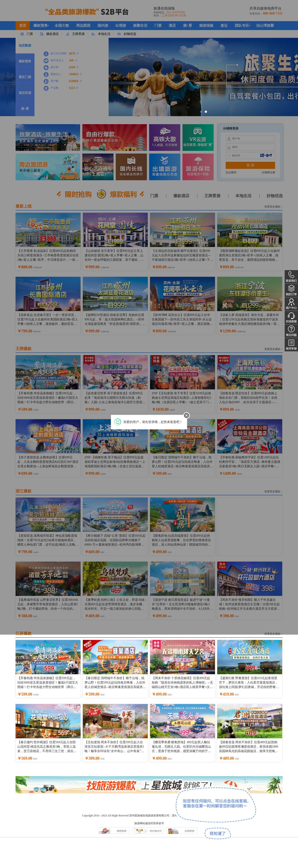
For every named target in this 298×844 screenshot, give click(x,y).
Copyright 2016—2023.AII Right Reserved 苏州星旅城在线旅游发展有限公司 (125, 815)
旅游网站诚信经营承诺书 (149, 823)
